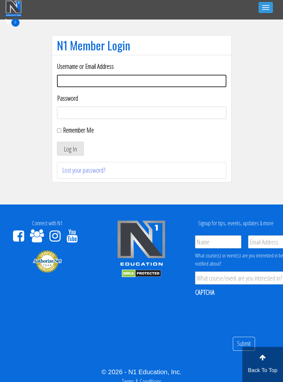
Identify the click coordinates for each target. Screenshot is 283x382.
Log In (70, 149)
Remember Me (78, 130)
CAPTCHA (204, 292)
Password (67, 98)
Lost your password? (83, 170)
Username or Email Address (85, 66)
